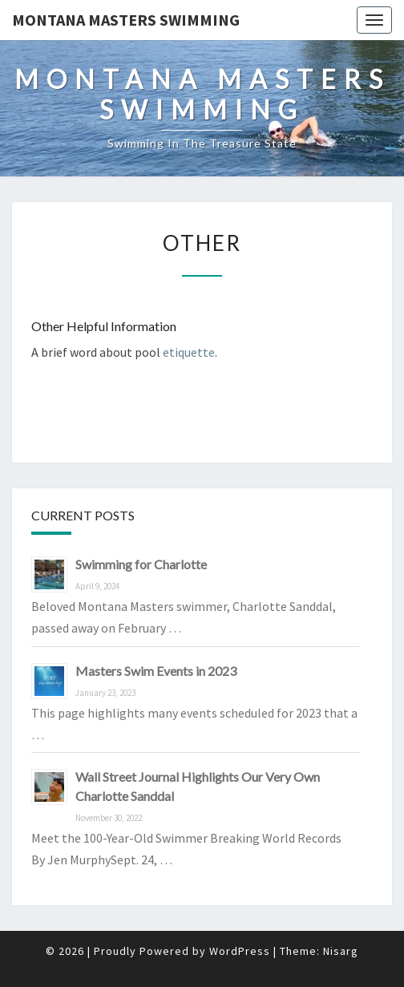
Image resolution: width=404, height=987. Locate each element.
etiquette (189, 352)
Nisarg (340, 951)
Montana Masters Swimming (126, 20)
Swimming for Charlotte (141, 564)
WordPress (239, 951)
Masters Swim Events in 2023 (155, 670)
